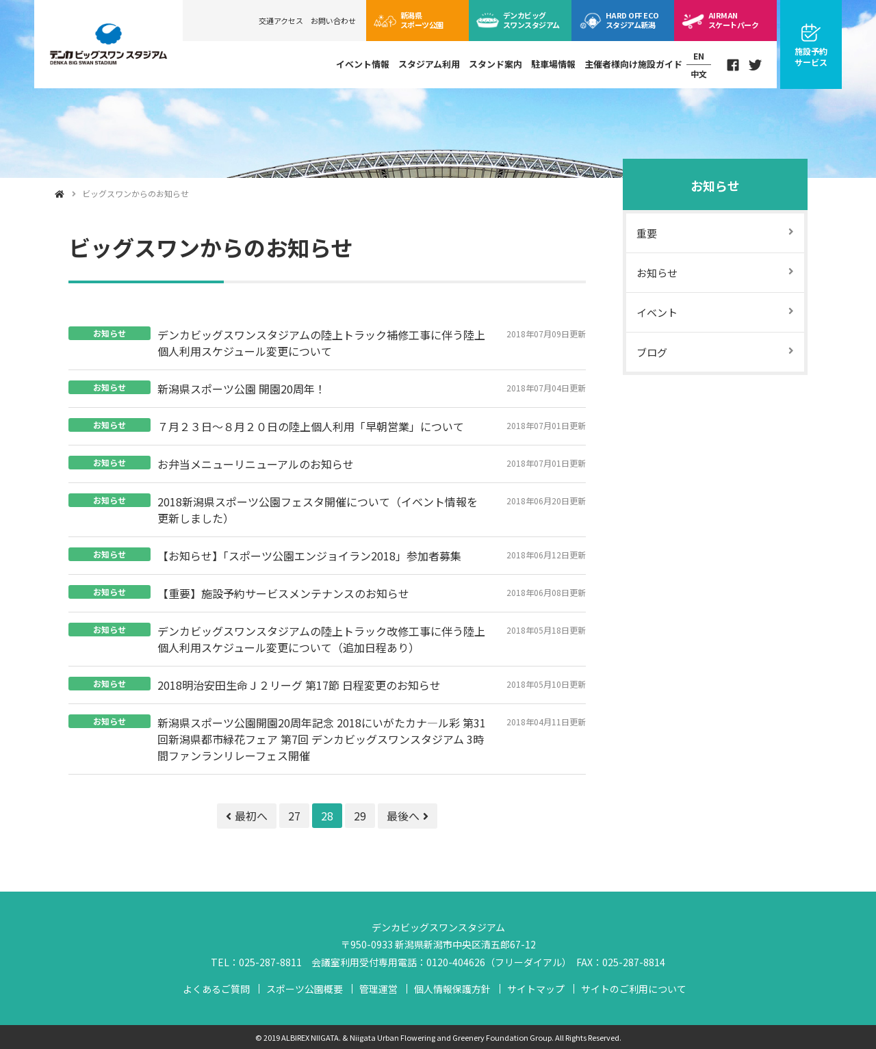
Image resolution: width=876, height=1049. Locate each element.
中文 (699, 73)
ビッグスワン (531, 20)
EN (698, 56)
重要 (646, 233)
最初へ (247, 815)
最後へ (407, 815)
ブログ (651, 352)
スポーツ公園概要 (304, 989)
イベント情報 (362, 63)
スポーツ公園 (421, 20)
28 (327, 815)
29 (360, 815)
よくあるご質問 (216, 989)
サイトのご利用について (633, 989)
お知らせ (715, 185)
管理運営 (378, 989)
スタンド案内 (495, 63)
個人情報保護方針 (452, 989)
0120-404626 (455, 962)
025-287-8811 (270, 962)
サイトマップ (536, 989)
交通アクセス (281, 20)
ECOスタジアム (632, 20)
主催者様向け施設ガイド (633, 63)
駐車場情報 (553, 63)
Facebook (733, 65)
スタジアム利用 (429, 63)
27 (294, 815)
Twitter (755, 65)
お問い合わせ (333, 20)
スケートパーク (733, 20)
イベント (657, 312)
